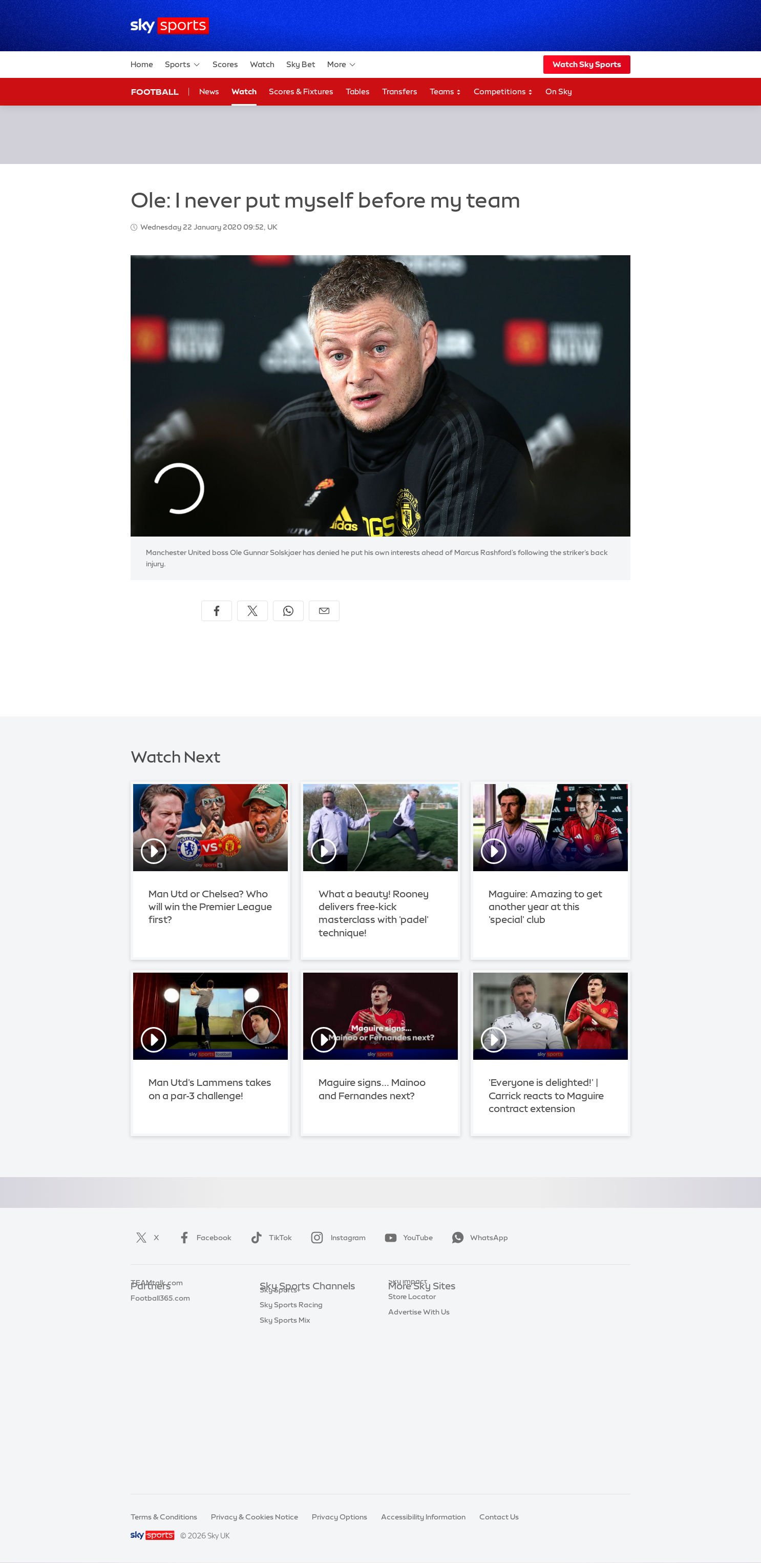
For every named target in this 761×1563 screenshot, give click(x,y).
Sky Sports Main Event (298, 1302)
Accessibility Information (423, 1516)
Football (155, 92)
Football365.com (160, 1347)
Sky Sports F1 (283, 1378)
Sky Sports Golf (286, 1363)
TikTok (269, 1237)
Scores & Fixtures (301, 91)
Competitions (503, 92)
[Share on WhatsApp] (288, 611)
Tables (358, 91)
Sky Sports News (289, 1424)
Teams (445, 92)
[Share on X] (252, 611)
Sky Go (400, 1332)
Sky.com (403, 1302)
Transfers (399, 91)
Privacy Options (339, 1516)
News (209, 91)
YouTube (406, 1237)
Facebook (202, 1237)
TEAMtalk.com (157, 1332)
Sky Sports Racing (291, 1454)
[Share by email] (324, 611)
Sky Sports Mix (285, 1469)
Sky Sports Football (294, 1332)
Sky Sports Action (291, 1408)
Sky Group (406, 1347)
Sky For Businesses (420, 1363)
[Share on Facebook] (216, 611)
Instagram (336, 1237)
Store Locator (412, 1408)
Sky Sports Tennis (290, 1393)
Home (142, 64)
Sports (183, 64)
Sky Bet (300, 64)
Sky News (404, 1317)
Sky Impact (407, 1393)
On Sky (558, 91)
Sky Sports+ (280, 1439)
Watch (262, 64)
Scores (225, 64)
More (341, 64)
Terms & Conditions (164, 1516)
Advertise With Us (419, 1424)
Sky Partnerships (417, 1378)
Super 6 (144, 1317)
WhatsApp (478, 1237)
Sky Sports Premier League (306, 1317)
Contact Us (499, 1516)
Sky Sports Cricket (292, 1347)
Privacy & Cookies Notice (254, 1516)
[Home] (170, 25)
